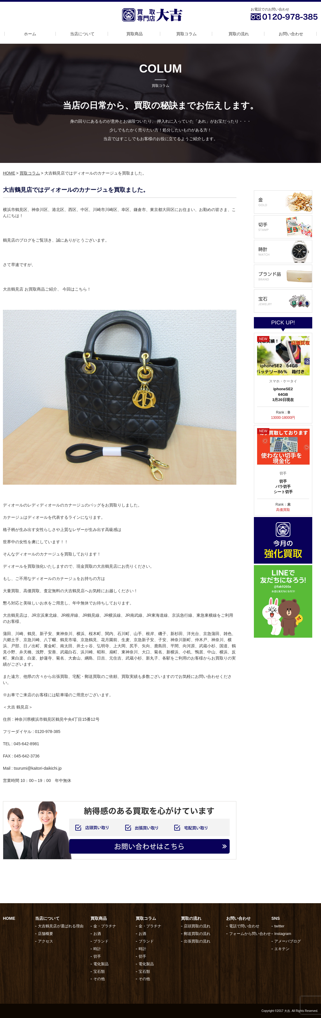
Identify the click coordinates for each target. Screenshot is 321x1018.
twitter (279, 926)
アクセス (45, 941)
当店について (82, 34)
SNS (275, 918)
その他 (99, 979)
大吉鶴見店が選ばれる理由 (60, 926)
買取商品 (134, 34)
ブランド (101, 941)
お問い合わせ (291, 34)
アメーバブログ (287, 941)
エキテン (281, 949)
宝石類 (99, 971)
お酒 (97, 933)
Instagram (282, 933)
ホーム (30, 34)
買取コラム (186, 34)
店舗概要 (45, 933)
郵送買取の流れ (197, 933)
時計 (97, 949)
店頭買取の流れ (197, 926)
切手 (97, 956)
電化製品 (101, 964)
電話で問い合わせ (244, 926)
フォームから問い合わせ (250, 933)
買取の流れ (238, 34)
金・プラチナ (104, 926)
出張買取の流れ (197, 941)
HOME (9, 173)
